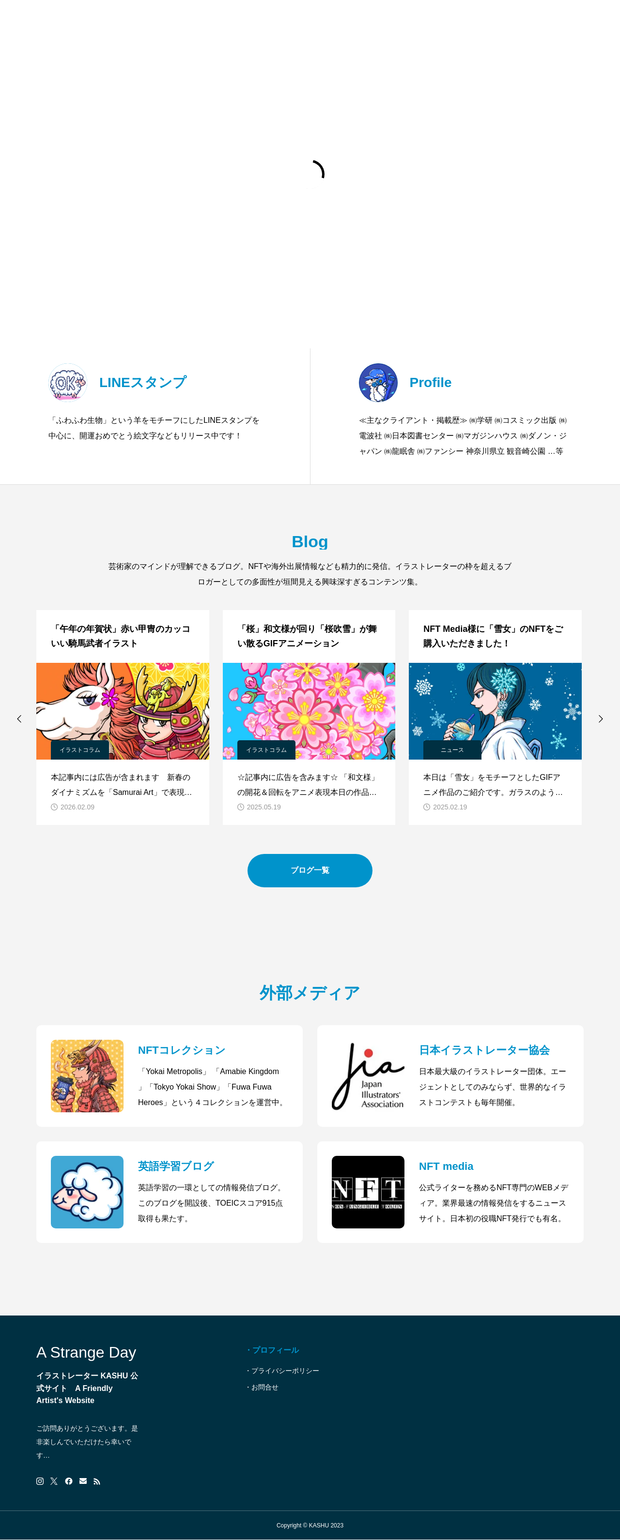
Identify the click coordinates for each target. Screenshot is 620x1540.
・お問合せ (262, 1387)
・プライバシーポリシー (282, 1371)
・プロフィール (272, 1350)
